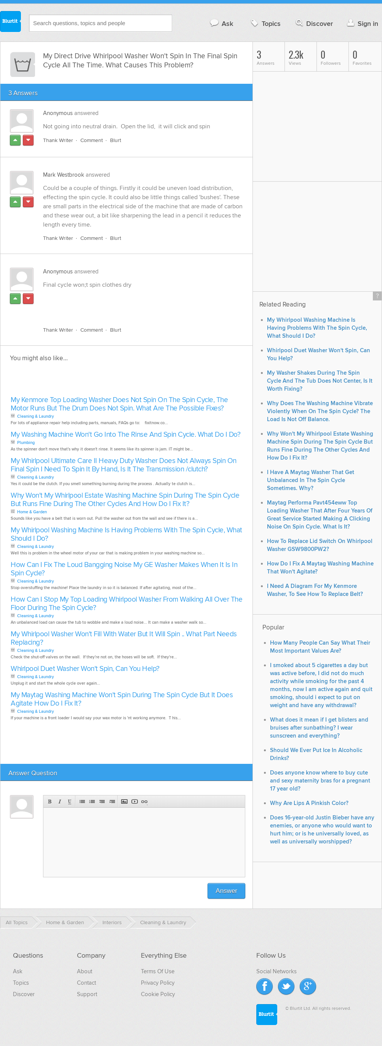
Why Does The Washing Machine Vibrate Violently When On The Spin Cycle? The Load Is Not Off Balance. (320, 411)
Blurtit (10, 22)
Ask (221, 23)
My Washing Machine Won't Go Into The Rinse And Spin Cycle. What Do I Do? (125, 434)
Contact (86, 982)
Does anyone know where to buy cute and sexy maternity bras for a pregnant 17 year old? (320, 780)
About (84, 971)
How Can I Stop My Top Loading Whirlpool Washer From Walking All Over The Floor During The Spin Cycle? (126, 603)
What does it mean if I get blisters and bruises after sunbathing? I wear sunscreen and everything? (319, 727)
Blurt (115, 140)
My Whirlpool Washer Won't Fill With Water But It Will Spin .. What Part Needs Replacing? (124, 638)
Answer (226, 890)
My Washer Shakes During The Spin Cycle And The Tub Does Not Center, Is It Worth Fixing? (319, 381)
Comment (91, 140)
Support (87, 994)
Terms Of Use (157, 971)
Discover (313, 23)
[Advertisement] (131, 303)
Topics (265, 23)
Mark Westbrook (63, 174)
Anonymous (58, 113)
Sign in (361, 23)
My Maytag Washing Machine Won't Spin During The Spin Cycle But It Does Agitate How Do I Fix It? (122, 699)
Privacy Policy (157, 982)
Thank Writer (58, 140)
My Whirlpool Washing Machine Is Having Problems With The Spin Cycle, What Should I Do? (126, 534)
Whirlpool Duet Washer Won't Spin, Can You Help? (85, 668)
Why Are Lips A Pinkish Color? (309, 803)
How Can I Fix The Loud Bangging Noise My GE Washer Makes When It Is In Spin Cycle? (124, 569)
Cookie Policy (158, 994)
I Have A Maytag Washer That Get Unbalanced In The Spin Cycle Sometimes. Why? (310, 480)
